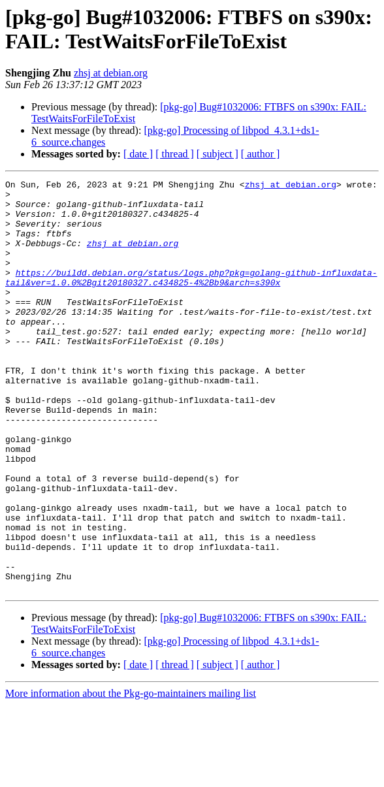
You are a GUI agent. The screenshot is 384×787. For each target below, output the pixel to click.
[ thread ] (174, 153)
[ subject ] (217, 153)
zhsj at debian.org (111, 72)
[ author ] (260, 153)
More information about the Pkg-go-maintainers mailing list (130, 775)
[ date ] (138, 153)
